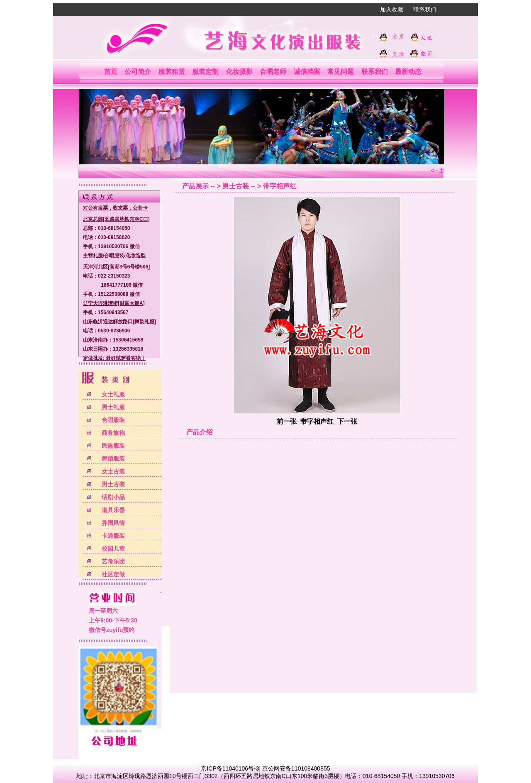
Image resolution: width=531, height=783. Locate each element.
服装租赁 (171, 71)
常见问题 (340, 71)
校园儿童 (113, 548)
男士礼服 (113, 407)
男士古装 (113, 484)
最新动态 (408, 71)
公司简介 (137, 71)
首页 (110, 71)
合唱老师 (273, 71)
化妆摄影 (239, 71)
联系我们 (424, 9)
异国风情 (113, 523)
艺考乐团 (113, 561)
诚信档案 (307, 71)
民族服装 (113, 445)
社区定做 (113, 574)
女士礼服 (113, 394)
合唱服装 (113, 420)
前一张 (287, 421)
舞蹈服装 (113, 458)
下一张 (347, 421)
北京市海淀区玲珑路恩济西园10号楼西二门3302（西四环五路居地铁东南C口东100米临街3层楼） (219, 776)
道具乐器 (113, 510)
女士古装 (113, 471)
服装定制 (205, 71)
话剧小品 (113, 497)
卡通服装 (113, 535)
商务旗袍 (113, 432)
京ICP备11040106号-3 (230, 768)
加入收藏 (391, 9)
